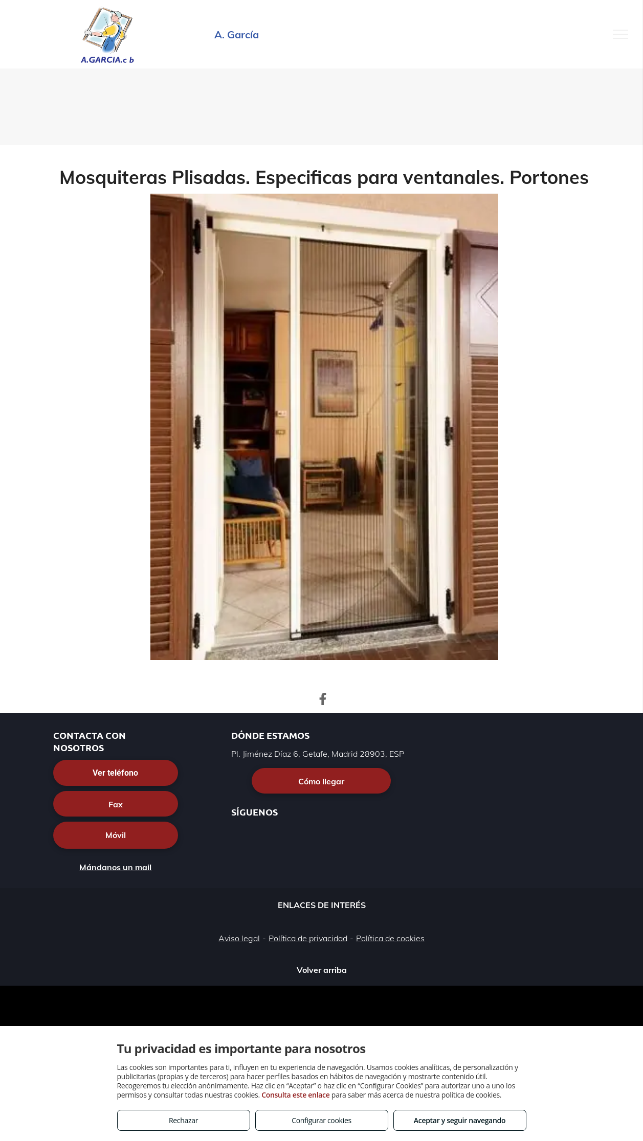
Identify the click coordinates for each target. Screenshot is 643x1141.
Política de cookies (390, 938)
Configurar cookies (321, 1120)
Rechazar (183, 1120)
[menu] (620, 34)
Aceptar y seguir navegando (459, 1120)
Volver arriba (322, 970)
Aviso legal (239, 938)
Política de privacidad (308, 938)
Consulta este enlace (295, 1095)
